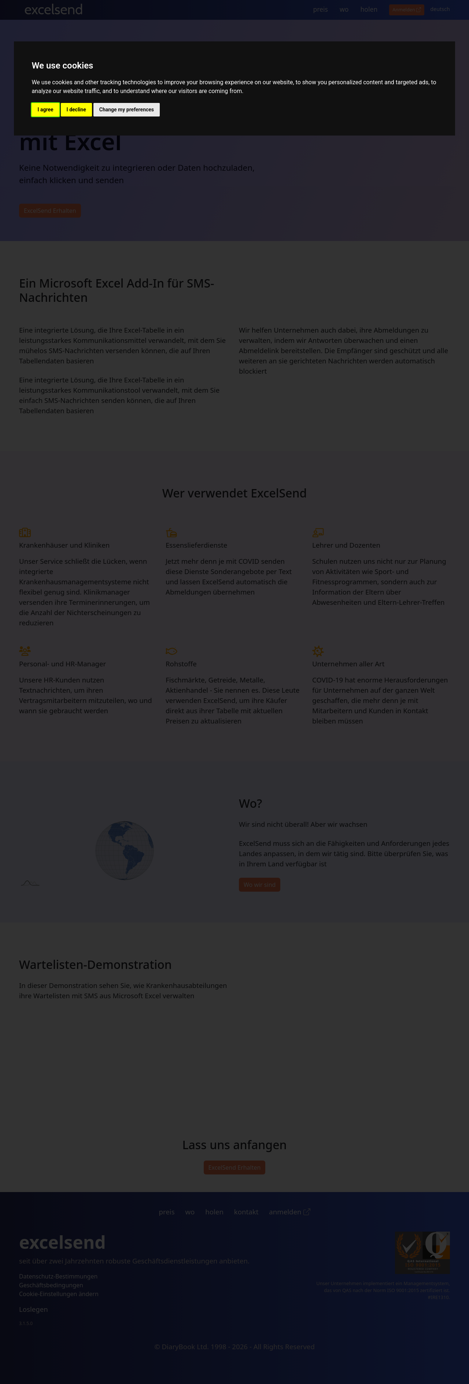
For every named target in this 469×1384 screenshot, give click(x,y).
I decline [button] (76, 109)
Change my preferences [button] (126, 109)
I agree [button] (45, 109)
